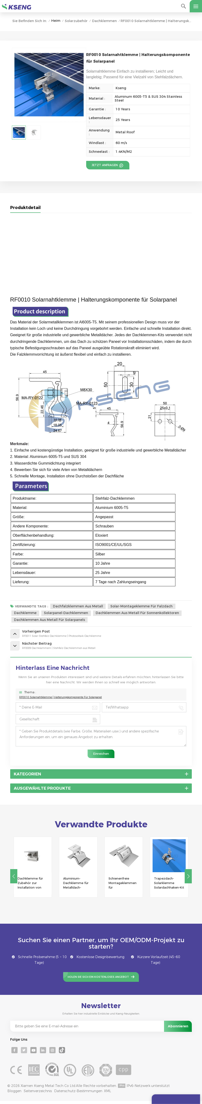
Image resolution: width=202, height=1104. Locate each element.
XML (107, 1094)
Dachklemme (25, 613)
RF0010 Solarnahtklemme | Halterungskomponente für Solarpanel (60, 699)
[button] (188, 879)
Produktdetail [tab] (25, 207)
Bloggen (14, 1094)
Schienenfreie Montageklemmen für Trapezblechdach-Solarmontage (122, 886)
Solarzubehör (76, 21)
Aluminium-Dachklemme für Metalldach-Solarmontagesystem (78, 886)
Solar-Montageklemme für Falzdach (142, 606)
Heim (55, 21)
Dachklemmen (104, 21)
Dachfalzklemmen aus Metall (78, 606)
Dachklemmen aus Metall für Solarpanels (49, 620)
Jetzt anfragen (104, 165)
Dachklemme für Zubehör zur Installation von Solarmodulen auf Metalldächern (31, 886)
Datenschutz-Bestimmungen (78, 1094)
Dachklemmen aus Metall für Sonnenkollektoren (138, 613)
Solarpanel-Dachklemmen (66, 613)
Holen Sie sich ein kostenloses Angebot (98, 979)
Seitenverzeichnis (38, 1094)
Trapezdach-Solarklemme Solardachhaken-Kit (169, 886)
